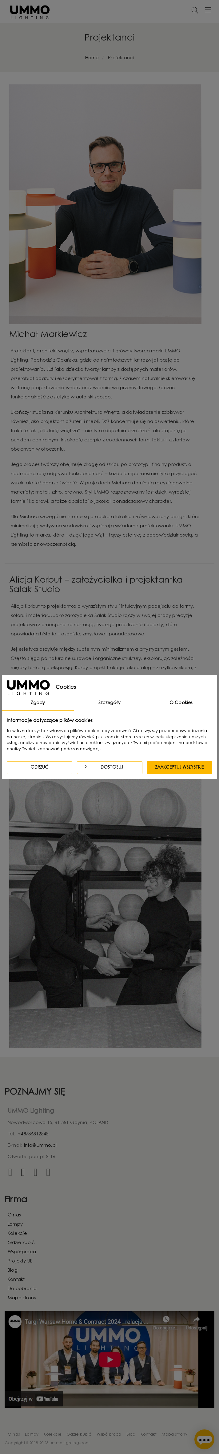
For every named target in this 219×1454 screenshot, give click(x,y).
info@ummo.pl (40, 1145)
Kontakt (16, 1280)
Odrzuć (39, 768)
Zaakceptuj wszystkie (179, 768)
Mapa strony (22, 1298)
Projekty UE (20, 1261)
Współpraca (22, 1252)
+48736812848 (33, 1134)
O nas (14, 1215)
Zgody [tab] (38, 703)
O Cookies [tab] (181, 703)
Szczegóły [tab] (109, 703)
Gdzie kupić (21, 1243)
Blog (13, 1270)
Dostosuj (103, 767)
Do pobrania (22, 1289)
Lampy (15, 1224)
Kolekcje (17, 1233)
